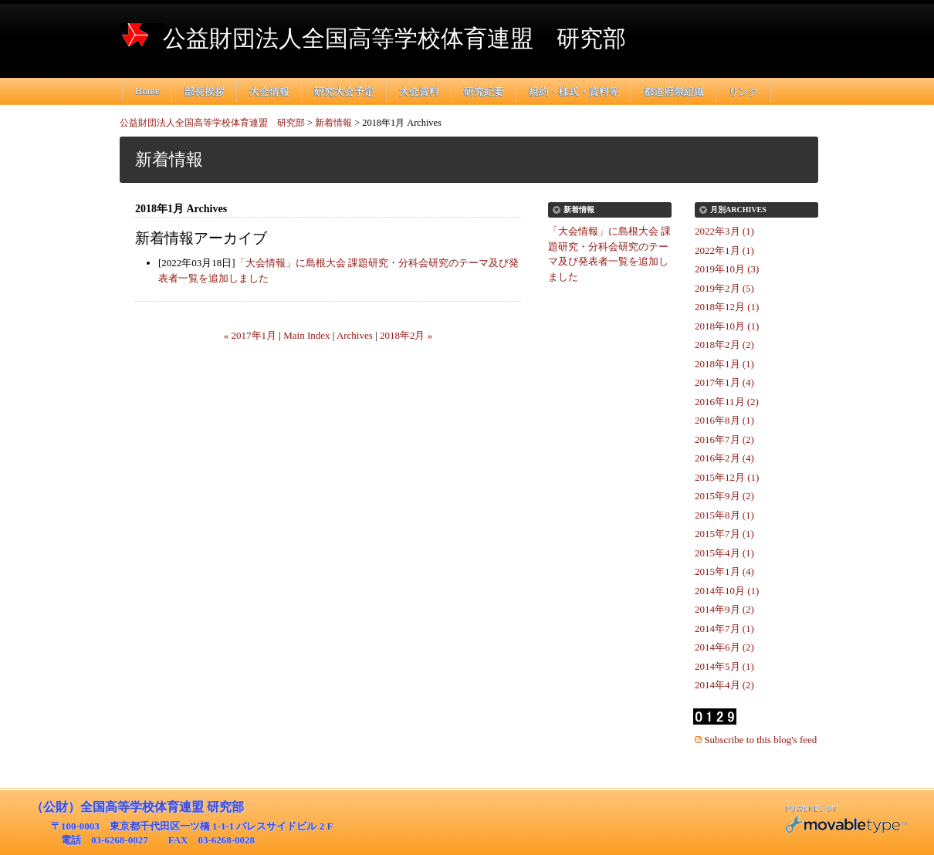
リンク (744, 91)
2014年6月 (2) (724, 647)
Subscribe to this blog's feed (760, 739)
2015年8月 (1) (724, 515)
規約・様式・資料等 (574, 91)
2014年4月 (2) (724, 685)
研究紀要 (484, 91)
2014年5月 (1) (724, 666)
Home (147, 90)
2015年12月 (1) (727, 477)
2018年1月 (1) (724, 364)
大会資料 (419, 91)
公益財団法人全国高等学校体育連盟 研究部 (394, 38)
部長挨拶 (204, 91)
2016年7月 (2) (724, 439)
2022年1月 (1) (724, 250)
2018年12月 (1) (727, 307)
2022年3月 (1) (724, 231)
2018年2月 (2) (724, 344)
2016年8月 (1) (724, 420)
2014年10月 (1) (727, 590)
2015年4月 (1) (724, 553)
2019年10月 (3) (727, 269)
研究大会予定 (344, 91)
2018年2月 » (406, 335)
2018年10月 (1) (727, 326)
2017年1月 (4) (724, 382)
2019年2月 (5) (724, 288)
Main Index (306, 335)
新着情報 (333, 122)
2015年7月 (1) (724, 533)
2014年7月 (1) (724, 628)
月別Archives (738, 209)
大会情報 (269, 91)
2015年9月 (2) (724, 496)
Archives (355, 335)
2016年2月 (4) (724, 458)
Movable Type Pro (846, 821)
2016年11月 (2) (727, 401)
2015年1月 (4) (724, 571)
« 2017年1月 (250, 335)
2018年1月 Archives (402, 122)
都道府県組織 (674, 91)
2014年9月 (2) (724, 609)
